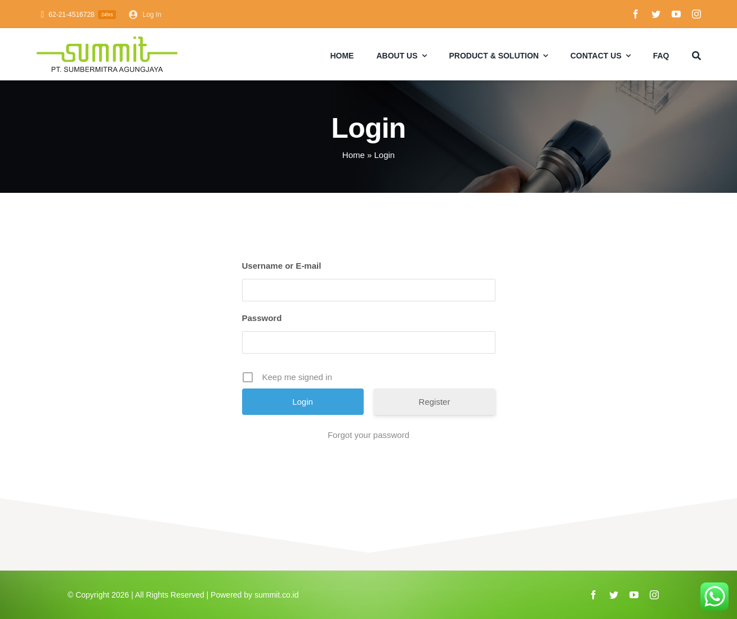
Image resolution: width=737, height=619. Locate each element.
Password (262, 318)
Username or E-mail (281, 265)
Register (434, 401)
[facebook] (635, 14)
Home (353, 155)
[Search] (696, 54)
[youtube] (676, 14)
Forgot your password (368, 435)
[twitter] (655, 14)
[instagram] (696, 14)
